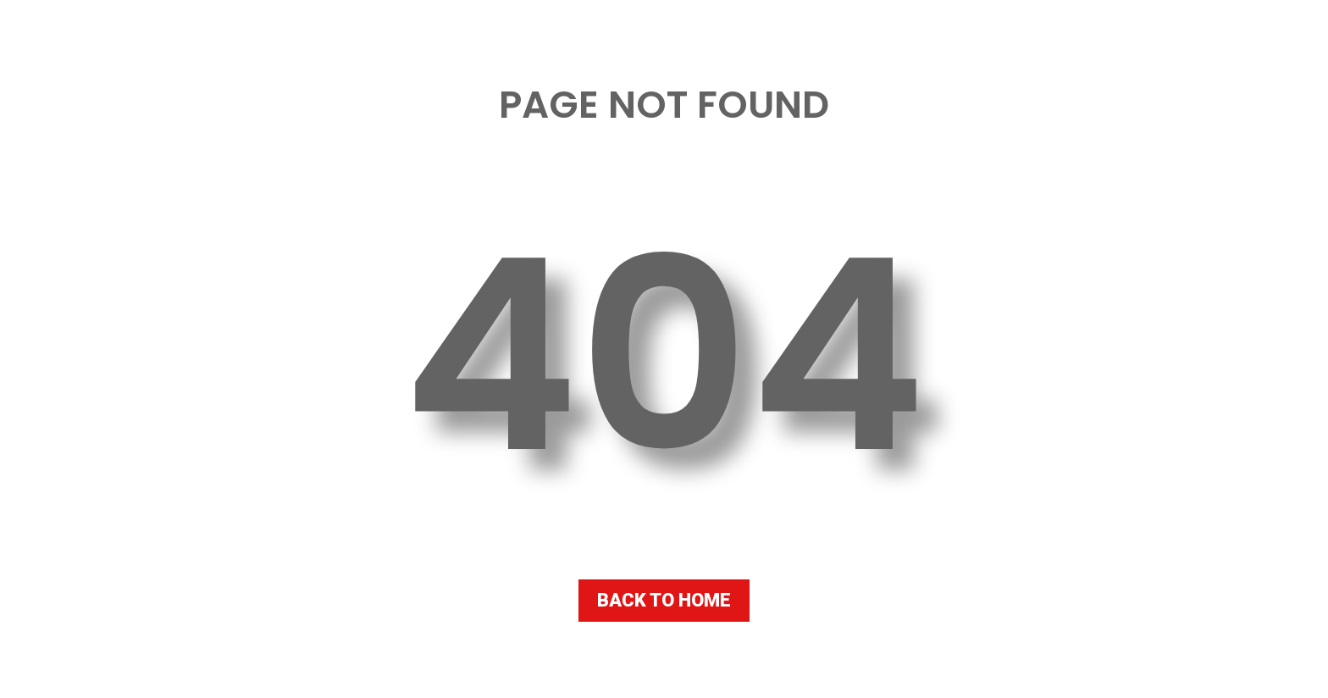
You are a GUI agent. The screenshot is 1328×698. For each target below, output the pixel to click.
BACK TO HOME (664, 600)
